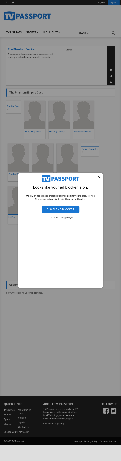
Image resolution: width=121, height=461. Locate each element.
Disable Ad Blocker (60, 209)
